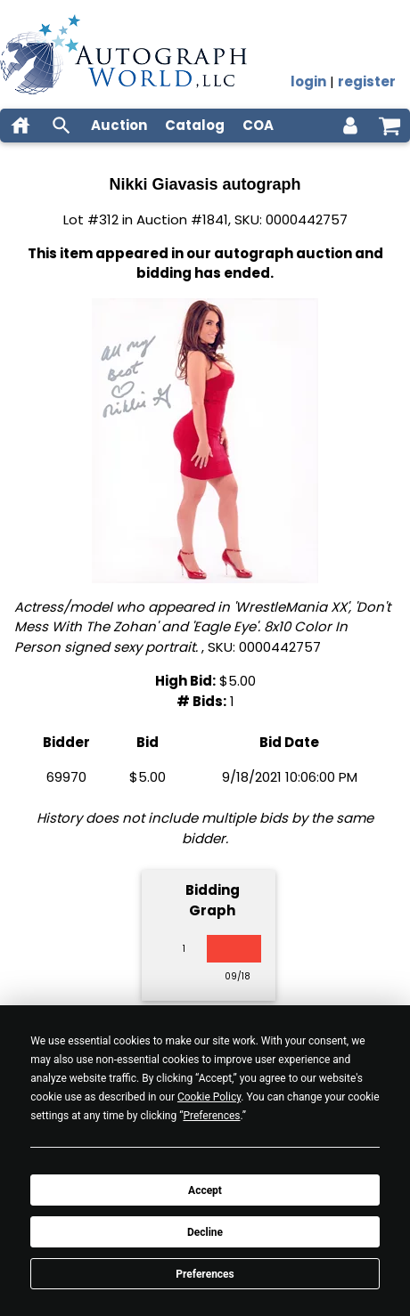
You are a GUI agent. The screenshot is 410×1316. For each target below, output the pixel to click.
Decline (205, 1232)
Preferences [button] (211, 1115)
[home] (20, 125)
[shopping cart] (389, 125)
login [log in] (308, 81)
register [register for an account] (367, 81)
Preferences (205, 1274)
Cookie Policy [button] (209, 1097)
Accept (205, 1190)
